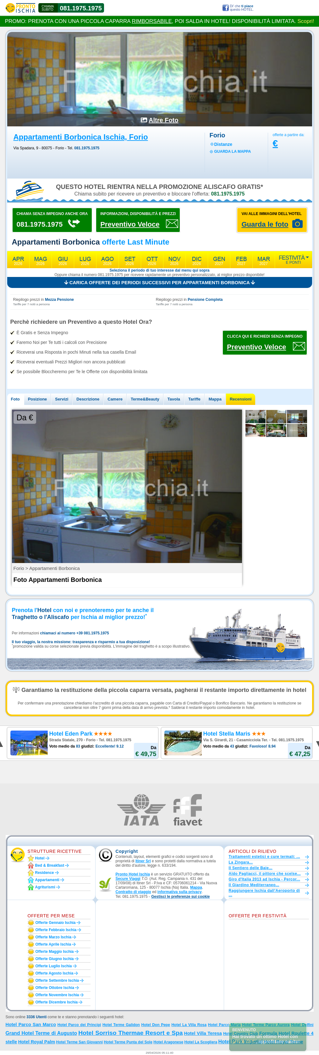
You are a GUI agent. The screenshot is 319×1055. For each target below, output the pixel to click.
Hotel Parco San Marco (31, 1024)
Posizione (37, 399)
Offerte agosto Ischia (55, 973)
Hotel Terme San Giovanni (79, 1042)
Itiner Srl (143, 861)
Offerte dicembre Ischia (57, 1002)
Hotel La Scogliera (200, 1042)
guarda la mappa (232, 151)
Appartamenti (47, 880)
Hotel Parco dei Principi (79, 1025)
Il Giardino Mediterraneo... (254, 885)
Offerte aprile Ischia (53, 944)
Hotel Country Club (240, 1033)
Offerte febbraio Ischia (56, 930)
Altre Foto (163, 120)
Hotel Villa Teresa (203, 1033)
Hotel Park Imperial (240, 1041)
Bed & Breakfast (49, 865)
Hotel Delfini (302, 1025)
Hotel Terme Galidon (121, 1025)
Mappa (215, 399)
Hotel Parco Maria (224, 1025)
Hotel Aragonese (168, 1042)
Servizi (61, 399)
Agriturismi (45, 887)
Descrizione (87, 399)
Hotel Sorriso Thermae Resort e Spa (130, 1033)
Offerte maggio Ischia (55, 951)
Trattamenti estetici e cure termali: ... (264, 856)
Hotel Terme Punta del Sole (128, 1042)
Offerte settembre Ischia (57, 980)
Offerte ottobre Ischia (55, 988)
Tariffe (194, 399)
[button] (180, 896)
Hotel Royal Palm (36, 1041)
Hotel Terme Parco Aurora (265, 1025)
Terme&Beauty (145, 399)
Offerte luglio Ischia (54, 966)
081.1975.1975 (81, 8)
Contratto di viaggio (133, 892)
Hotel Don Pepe (155, 1025)
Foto (15, 399)
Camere (115, 399)
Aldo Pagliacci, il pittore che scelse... (265, 873)
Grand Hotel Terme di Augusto (41, 1033)
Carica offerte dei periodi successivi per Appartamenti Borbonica (159, 282)
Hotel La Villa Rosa (188, 1025)
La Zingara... (241, 862)
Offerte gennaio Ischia (56, 922)
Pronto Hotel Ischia (133, 874)
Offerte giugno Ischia (55, 959)
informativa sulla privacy (179, 892)
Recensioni (240, 399)
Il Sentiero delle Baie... (250, 868)
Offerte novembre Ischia (57, 995)
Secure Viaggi (128, 878)
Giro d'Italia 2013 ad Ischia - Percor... (264, 879)
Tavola (174, 399)
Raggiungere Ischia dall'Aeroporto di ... (264, 892)
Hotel (40, 858)
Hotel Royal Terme (283, 1041)
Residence (44, 872)
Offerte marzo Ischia (54, 937)
